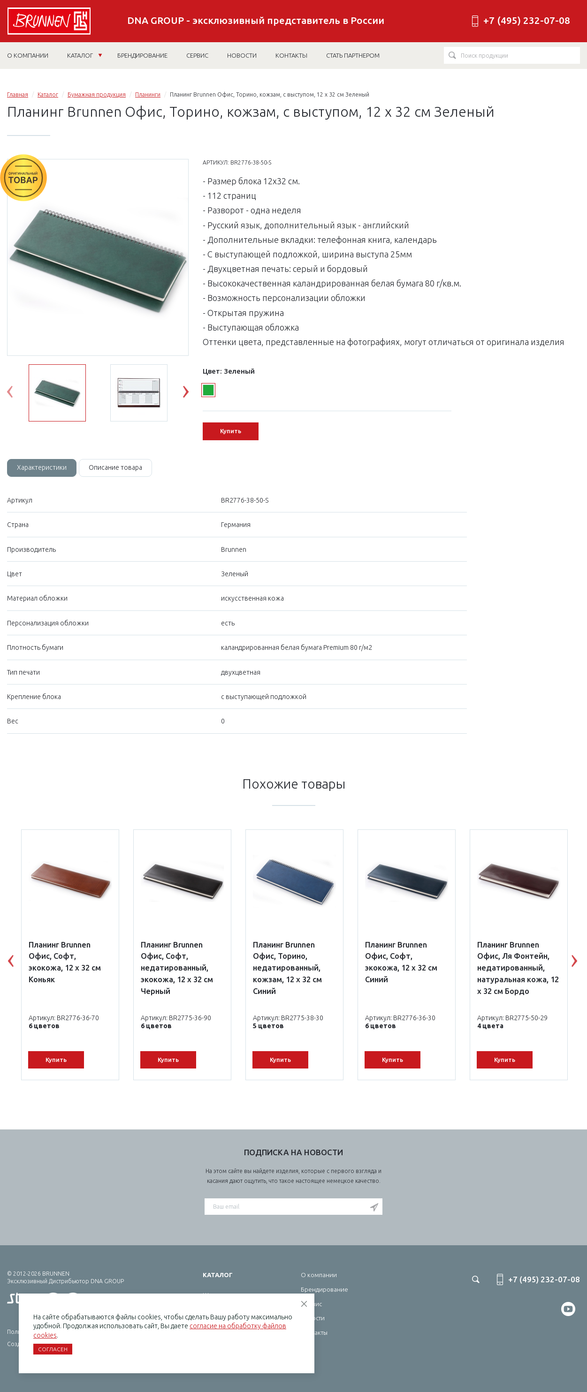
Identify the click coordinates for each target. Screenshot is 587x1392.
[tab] (41, 468)
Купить (230, 431)
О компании (319, 1275)
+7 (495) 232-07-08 (526, 20)
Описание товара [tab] (115, 467)
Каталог (84, 55)
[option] (98, 257)
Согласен (53, 1349)
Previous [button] (17, 394)
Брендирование (324, 1289)
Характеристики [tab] (42, 467)
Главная (17, 94)
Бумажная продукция (97, 94)
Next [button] (193, 394)
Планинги (147, 94)
